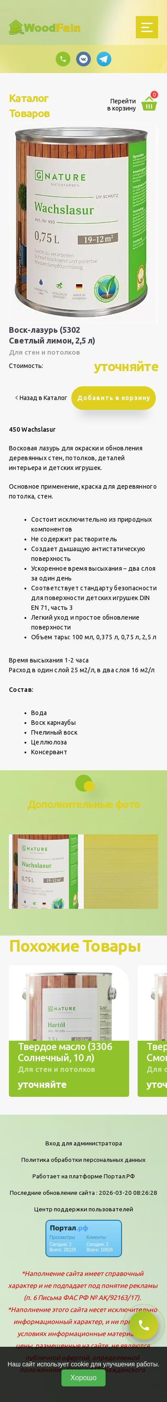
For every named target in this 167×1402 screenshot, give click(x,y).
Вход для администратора (83, 1143)
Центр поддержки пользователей (83, 1209)
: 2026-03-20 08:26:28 (126, 1192)
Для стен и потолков (44, 352)
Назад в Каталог (41, 397)
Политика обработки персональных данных (83, 1159)
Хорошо (83, 1378)
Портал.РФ (119, 1176)
